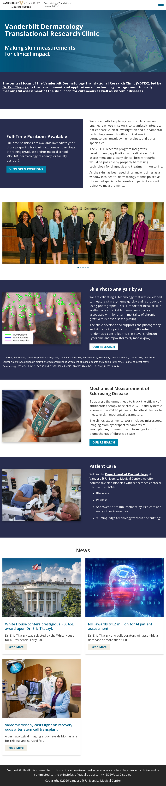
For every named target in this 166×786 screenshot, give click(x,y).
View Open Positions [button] (26, 169)
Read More (16, 647)
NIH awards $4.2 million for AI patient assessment (120, 626)
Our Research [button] (103, 347)
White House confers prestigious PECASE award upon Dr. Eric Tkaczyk (39, 626)
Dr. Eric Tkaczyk (15, 87)
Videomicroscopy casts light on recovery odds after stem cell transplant (38, 727)
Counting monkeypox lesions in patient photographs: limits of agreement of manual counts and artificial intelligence (63, 361)
